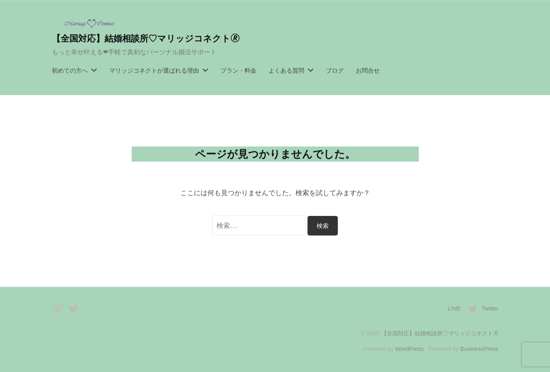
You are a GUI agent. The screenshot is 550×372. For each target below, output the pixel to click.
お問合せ (368, 70)
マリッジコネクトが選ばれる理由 (154, 70)
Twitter (490, 308)
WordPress (409, 349)
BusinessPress (479, 349)
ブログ (335, 70)
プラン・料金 (238, 70)
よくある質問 (286, 70)
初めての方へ (70, 70)
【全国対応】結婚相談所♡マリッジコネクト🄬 (145, 39)
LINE (454, 308)
